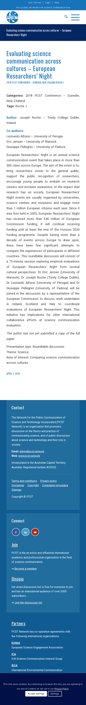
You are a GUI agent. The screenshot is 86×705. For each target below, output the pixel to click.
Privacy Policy (61, 689)
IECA (14, 667)
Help (57, 2)
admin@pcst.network (32, 451)
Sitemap (16, 489)
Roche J (60, 82)
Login (48, 2)
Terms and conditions (24, 481)
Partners (18, 625)
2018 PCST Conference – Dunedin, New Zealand (30, 82)
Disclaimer (18, 485)
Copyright (33, 485)
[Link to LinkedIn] (27, 532)
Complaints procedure (55, 485)
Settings (55, 694)
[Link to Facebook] (16, 532)
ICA (14, 655)
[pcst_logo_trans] (35, 17)
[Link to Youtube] (39, 532)
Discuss (18, 580)
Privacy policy (48, 481)
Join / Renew (34, 2)
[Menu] (74, 17)
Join (15, 546)
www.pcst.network (29, 455)
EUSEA (16, 644)
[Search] (64, 17)
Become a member (25, 570)
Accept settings (36, 694)
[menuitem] (35, 2)
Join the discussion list (28, 604)
